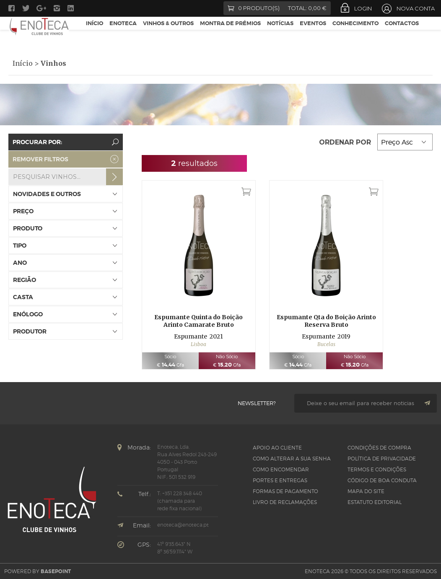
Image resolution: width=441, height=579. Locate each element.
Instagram (57, 8)
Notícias (280, 32)
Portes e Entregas (280, 480)
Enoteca (123, 32)
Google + (41, 8)
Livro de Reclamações (285, 502)
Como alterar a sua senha (292, 458)
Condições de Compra (379, 448)
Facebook (11, 8)
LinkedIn (71, 8)
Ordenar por (346, 142)
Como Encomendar (281, 469)
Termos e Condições (377, 469)
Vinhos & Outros (168, 32)
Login (363, 8)
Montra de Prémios (230, 32)
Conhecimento (355, 32)
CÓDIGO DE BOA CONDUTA (382, 480)
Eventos (313, 32)
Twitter (25, 8)
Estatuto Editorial (375, 502)
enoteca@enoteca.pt (183, 525)
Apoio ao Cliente (277, 448)
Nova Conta (416, 8)
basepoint (56, 571)
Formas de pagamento (285, 491)
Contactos (402, 32)
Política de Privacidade (382, 458)
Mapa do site (366, 491)
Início (94, 32)
